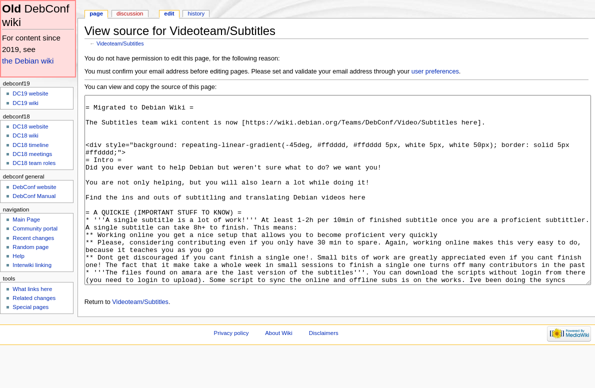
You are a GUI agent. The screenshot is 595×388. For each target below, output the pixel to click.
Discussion (129, 13)
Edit (169, 13)
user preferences (435, 71)
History (196, 13)
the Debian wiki (28, 60)
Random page (30, 247)
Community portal (35, 229)
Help (18, 256)
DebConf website (34, 187)
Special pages (30, 307)
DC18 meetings (32, 154)
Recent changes (33, 238)
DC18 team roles (34, 163)
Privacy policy (231, 371)
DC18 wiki (25, 135)
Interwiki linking (32, 265)
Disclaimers (323, 371)
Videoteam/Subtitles (120, 43)
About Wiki (278, 371)
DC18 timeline (30, 145)
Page (96, 13)
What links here (32, 289)
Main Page (26, 219)
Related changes (34, 298)
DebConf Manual (34, 196)
